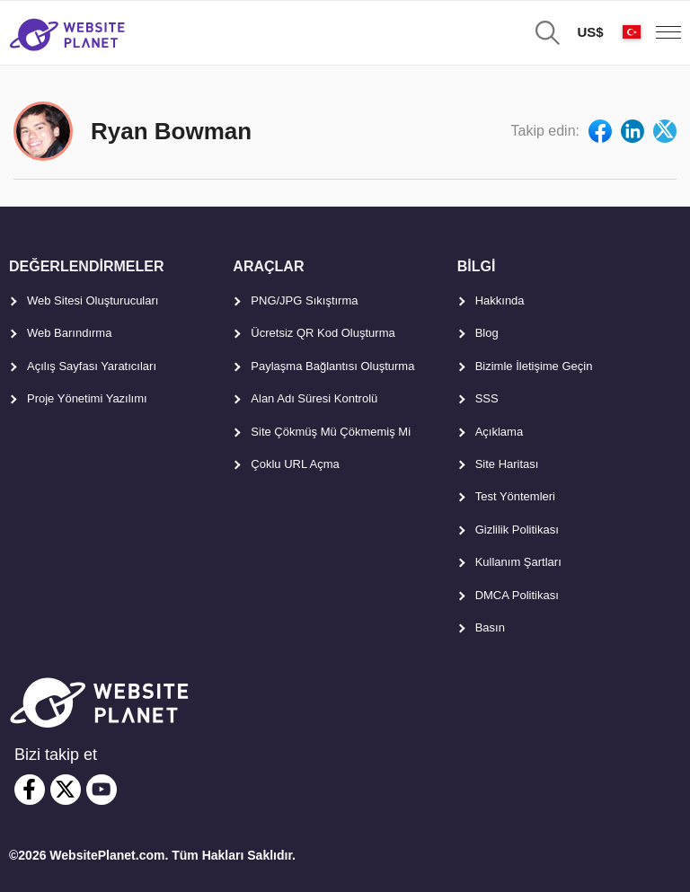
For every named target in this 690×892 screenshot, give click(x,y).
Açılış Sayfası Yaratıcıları (91, 366)
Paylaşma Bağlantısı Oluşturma (332, 366)
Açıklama (499, 431)
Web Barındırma (69, 333)
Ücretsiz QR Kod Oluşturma (322, 333)
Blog (487, 333)
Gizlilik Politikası (517, 529)
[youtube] (101, 789)
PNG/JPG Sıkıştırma (304, 300)
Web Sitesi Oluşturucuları (92, 300)
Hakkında (500, 300)
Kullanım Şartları (518, 562)
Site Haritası (507, 464)
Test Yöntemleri (515, 496)
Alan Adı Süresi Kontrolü (314, 398)
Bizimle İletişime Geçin (534, 366)
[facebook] (29, 789)
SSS (487, 398)
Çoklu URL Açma (295, 464)
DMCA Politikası (517, 595)
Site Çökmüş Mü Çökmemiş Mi (331, 431)
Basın (490, 627)
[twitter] (65, 789)
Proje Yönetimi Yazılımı (87, 398)
